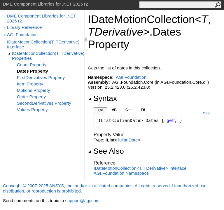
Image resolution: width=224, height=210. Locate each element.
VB (114, 110)
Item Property (30, 83)
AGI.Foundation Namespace (121, 173)
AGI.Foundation (22, 34)
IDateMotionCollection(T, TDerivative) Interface (43, 44)
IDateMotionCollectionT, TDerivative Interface (140, 168)
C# (100, 110)
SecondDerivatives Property (44, 103)
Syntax (102, 98)
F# (143, 110)
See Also (106, 151)
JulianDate (127, 139)
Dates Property (32, 71)
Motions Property (33, 90)
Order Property (31, 96)
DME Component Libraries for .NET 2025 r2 (41, 18)
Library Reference (24, 27)
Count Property (31, 64)
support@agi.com (82, 200)
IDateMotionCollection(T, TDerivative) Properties (48, 56)
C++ (128, 110)
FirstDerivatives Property (41, 77)
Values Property (32, 109)
